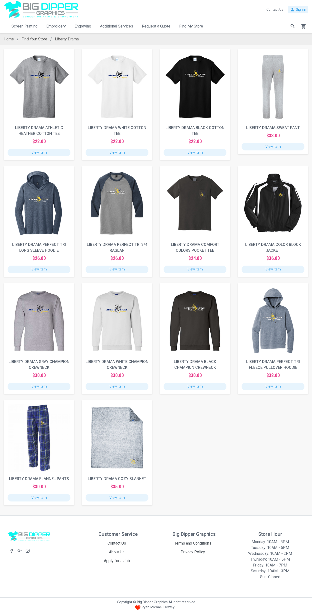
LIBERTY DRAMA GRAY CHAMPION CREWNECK (39, 364)
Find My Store (191, 26)
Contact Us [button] (274, 9)
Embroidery (56, 26)
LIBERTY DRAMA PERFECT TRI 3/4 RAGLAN (117, 247)
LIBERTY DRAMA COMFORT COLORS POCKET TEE (195, 247)
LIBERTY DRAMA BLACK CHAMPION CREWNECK (195, 364)
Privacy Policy (193, 552)
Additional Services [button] (116, 26)
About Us (117, 552)
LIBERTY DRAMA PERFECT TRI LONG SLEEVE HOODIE (39, 247)
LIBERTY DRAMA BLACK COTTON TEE (195, 130)
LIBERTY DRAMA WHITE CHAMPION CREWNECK (117, 364)
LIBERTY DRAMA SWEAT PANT (273, 127)
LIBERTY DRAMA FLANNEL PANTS (39, 478)
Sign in (298, 9)
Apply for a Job (117, 560)
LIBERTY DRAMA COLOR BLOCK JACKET (273, 247)
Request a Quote (156, 26)
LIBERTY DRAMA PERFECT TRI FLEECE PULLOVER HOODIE (273, 364)
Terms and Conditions (192, 543)
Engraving (83, 26)
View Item (39, 152)
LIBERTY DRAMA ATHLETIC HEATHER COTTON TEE (39, 130)
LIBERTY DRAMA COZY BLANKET (117, 478)
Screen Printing (24, 26)
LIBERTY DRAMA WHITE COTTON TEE (117, 130)
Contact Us (116, 543)
